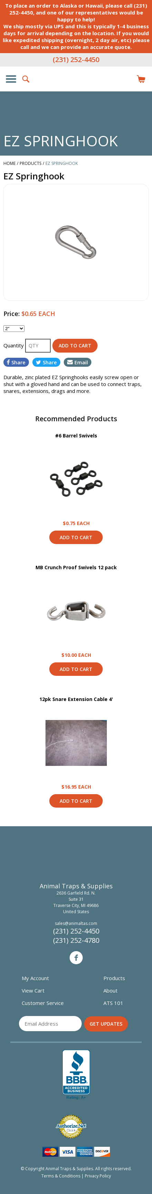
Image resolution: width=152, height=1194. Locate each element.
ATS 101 (113, 1002)
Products (114, 978)
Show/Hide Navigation (11, 79)
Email (77, 362)
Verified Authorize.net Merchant (71, 1126)
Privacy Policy (98, 1176)
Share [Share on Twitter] (46, 362)
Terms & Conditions (60, 1176)
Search (26, 79)
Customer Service (43, 1002)
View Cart (33, 990)
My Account (35, 978)
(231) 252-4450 (76, 59)
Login (125, 79)
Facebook (76, 957)
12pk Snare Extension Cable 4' (76, 699)
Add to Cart (76, 537)
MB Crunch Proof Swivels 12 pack (76, 567)
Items (141, 79)
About (110, 990)
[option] (76, 242)
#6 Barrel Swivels (76, 435)
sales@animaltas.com (76, 923)
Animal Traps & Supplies (76, 93)
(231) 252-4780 (76, 940)
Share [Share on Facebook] (16, 362)
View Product (76, 479)
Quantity (14, 345)
